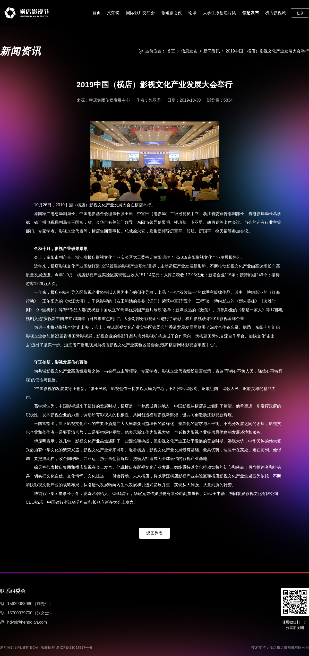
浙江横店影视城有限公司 (289, 647)
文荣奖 (113, 13)
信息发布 (250, 13)
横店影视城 (275, 13)
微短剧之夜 (171, 13)
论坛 (192, 13)
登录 (300, 13)
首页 (96, 13)
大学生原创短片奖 (219, 13)
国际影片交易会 (140, 13)
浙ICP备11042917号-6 (74, 647)
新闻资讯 (211, 51)
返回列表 (154, 533)
